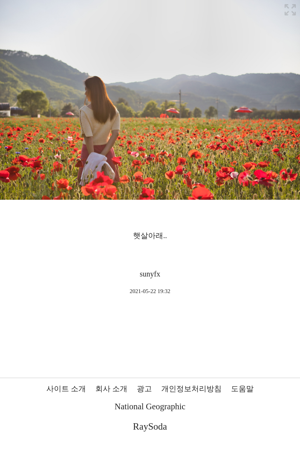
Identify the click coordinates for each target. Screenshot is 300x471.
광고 (144, 388)
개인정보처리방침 (191, 388)
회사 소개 (111, 388)
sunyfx (150, 274)
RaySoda (150, 426)
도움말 (242, 388)
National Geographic (150, 406)
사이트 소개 (66, 388)
